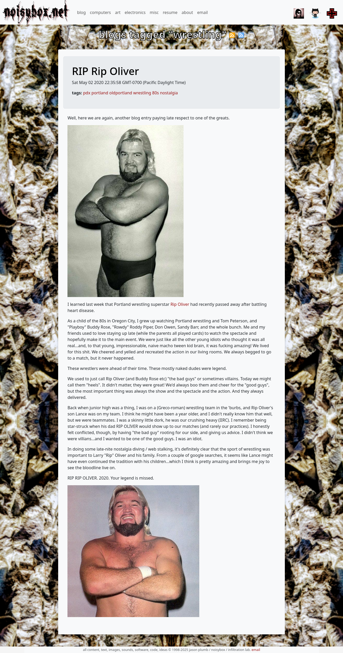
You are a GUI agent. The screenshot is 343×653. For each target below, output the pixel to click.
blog (81, 12)
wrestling (142, 93)
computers (100, 12)
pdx (86, 93)
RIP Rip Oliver (105, 71)
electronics (135, 12)
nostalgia (169, 93)
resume (170, 12)
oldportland (120, 93)
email (202, 12)
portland (100, 93)
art (117, 12)
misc (154, 12)
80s (155, 93)
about (187, 12)
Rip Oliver (179, 304)
